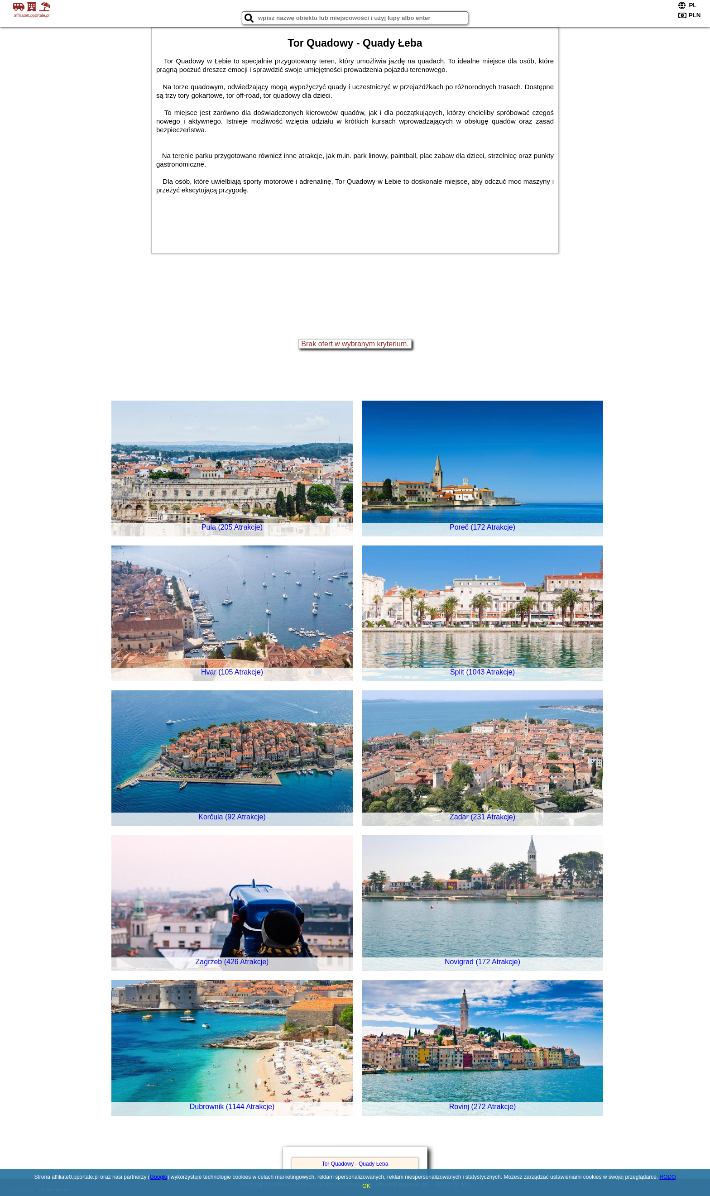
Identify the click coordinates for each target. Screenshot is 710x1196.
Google (159, 1177)
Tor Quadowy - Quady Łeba (355, 1164)
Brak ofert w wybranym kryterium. (354, 344)
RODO (668, 1177)
